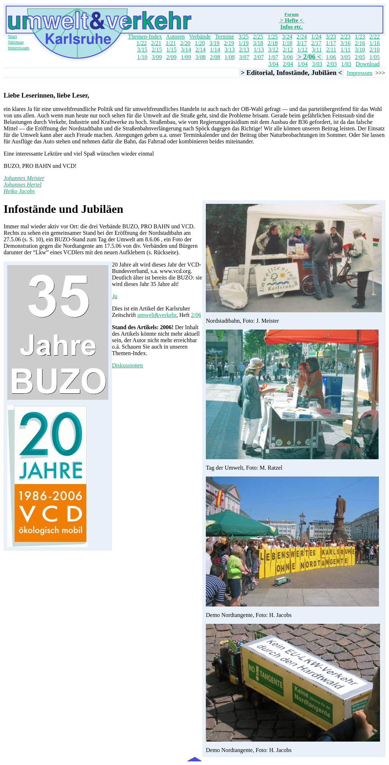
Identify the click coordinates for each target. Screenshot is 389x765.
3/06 (288, 57)
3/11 (317, 49)
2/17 (316, 43)
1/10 (142, 57)
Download (368, 64)
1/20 (200, 43)
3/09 (156, 57)
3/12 (273, 49)
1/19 (243, 43)
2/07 (259, 57)
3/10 (360, 49)
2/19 (229, 43)
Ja (114, 296)
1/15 (171, 49)
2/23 (345, 36)
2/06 (196, 315)
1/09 (186, 57)
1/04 (303, 64)
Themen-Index (145, 36)
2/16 (360, 43)
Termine (224, 36)
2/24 (302, 36)
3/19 (214, 43)
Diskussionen (127, 365)
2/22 (375, 36)
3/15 (142, 49)
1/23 (360, 36)
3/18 (258, 43)
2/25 (258, 36)
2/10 (375, 49)
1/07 (273, 57)
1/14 (215, 49)
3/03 (317, 64)
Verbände (200, 36)
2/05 (360, 57)
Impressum (18, 47)
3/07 (244, 57)
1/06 (331, 57)
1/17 (331, 43)
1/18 (287, 43)
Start (12, 36)
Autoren (175, 36)
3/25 (243, 36)
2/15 (157, 49)
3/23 (331, 36)
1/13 (259, 49)
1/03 (346, 64)
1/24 (316, 36)
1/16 (375, 43)
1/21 (171, 43)
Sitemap (16, 42)
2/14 (200, 49)
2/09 (171, 57)
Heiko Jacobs (19, 191)
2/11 (331, 49)
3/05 (345, 57)
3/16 (345, 43)
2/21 (156, 43)
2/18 (272, 43)
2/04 (288, 64)
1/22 (141, 43)
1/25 (272, 36)
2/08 (215, 57)
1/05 (375, 57)
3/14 (186, 49)
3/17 (302, 43)
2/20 (185, 43)
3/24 (287, 36)
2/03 (331, 64)
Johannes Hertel (22, 185)
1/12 (302, 49)
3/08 (200, 57)
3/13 (230, 49)
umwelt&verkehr (157, 315)
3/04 (273, 64)
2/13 (244, 49)
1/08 (230, 57)
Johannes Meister (24, 178)
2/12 (288, 49)
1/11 (345, 49)
